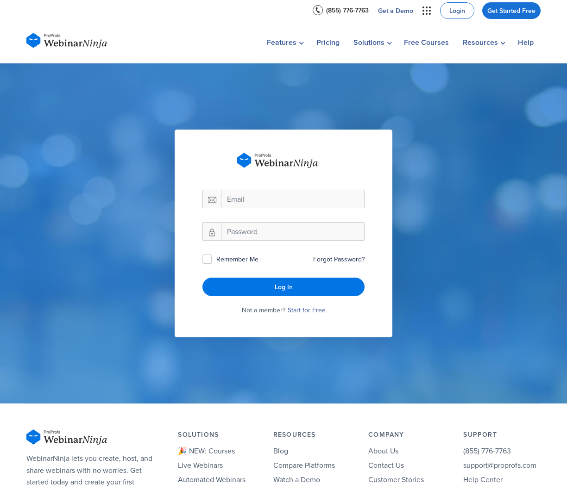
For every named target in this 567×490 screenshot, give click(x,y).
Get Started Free (511, 10)
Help (526, 42)
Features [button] (281, 42)
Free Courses (426, 42)
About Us (383, 451)
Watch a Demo (296, 479)
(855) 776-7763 (347, 10)
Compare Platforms (304, 465)
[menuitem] (341, 10)
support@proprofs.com (499, 465)
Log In (284, 287)
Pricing (328, 42)
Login (457, 10)
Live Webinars (200, 465)
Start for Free (307, 310)
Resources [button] (480, 42)
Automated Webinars (212, 479)
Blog (280, 451)
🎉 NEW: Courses (206, 451)
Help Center (483, 479)
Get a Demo (395, 10)
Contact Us (386, 465)
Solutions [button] (368, 42)
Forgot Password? (339, 259)
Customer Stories (396, 479)
